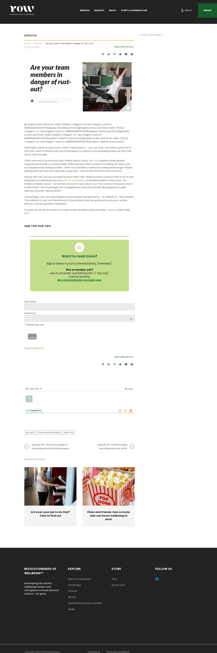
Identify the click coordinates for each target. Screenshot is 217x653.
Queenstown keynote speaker (85, 603)
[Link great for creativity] (72, 180)
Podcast (72, 591)
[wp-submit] (32, 336)
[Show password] (130, 318)
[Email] (126, 54)
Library (207, 10)
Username (30, 301)
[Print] (132, 54)
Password (29, 313)
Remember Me (34, 324)
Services (85, 10)
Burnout (30, 432)
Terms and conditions (117, 652)
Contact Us (94, 652)
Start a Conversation (134, 10)
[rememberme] (25, 325)
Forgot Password (33, 348)
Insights (99, 10)
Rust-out (69, 432)
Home (27, 43)
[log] (79, 306)
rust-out (93, 160)
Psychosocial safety (49, 432)
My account (118, 585)
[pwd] (79, 318)
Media (71, 609)
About (112, 10)
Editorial (38, 43)
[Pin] (114, 54)
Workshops (74, 585)
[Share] (103, 54)
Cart (114, 579)
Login (129, 388)
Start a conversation (79, 579)
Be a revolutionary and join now (79, 280)
